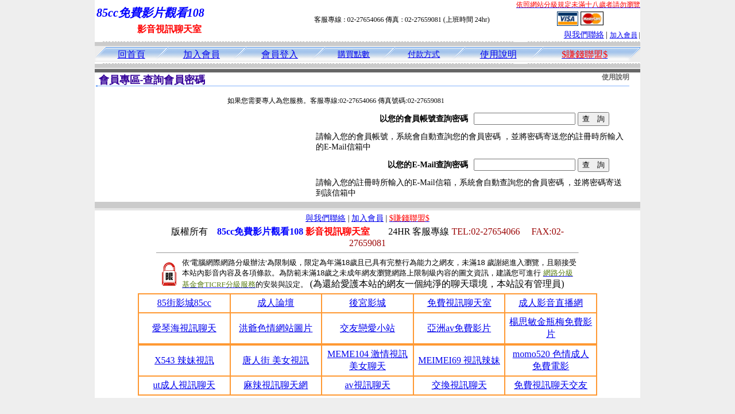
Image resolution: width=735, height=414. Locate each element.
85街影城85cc (184, 303)
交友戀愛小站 (367, 328)
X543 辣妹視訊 (184, 360)
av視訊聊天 (367, 385)
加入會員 (623, 35)
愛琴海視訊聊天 (184, 328)
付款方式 (424, 54)
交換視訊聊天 (459, 385)
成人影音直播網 (551, 303)
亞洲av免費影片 (459, 328)
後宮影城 (367, 303)
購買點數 (354, 54)
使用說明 (498, 54)
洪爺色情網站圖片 (275, 328)
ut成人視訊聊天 (184, 385)
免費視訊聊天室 (459, 303)
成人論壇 (275, 303)
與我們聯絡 (584, 34)
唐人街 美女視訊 (275, 360)
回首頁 (131, 54)
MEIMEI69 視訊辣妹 (459, 360)
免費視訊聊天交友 (550, 385)
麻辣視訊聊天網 (275, 385)
